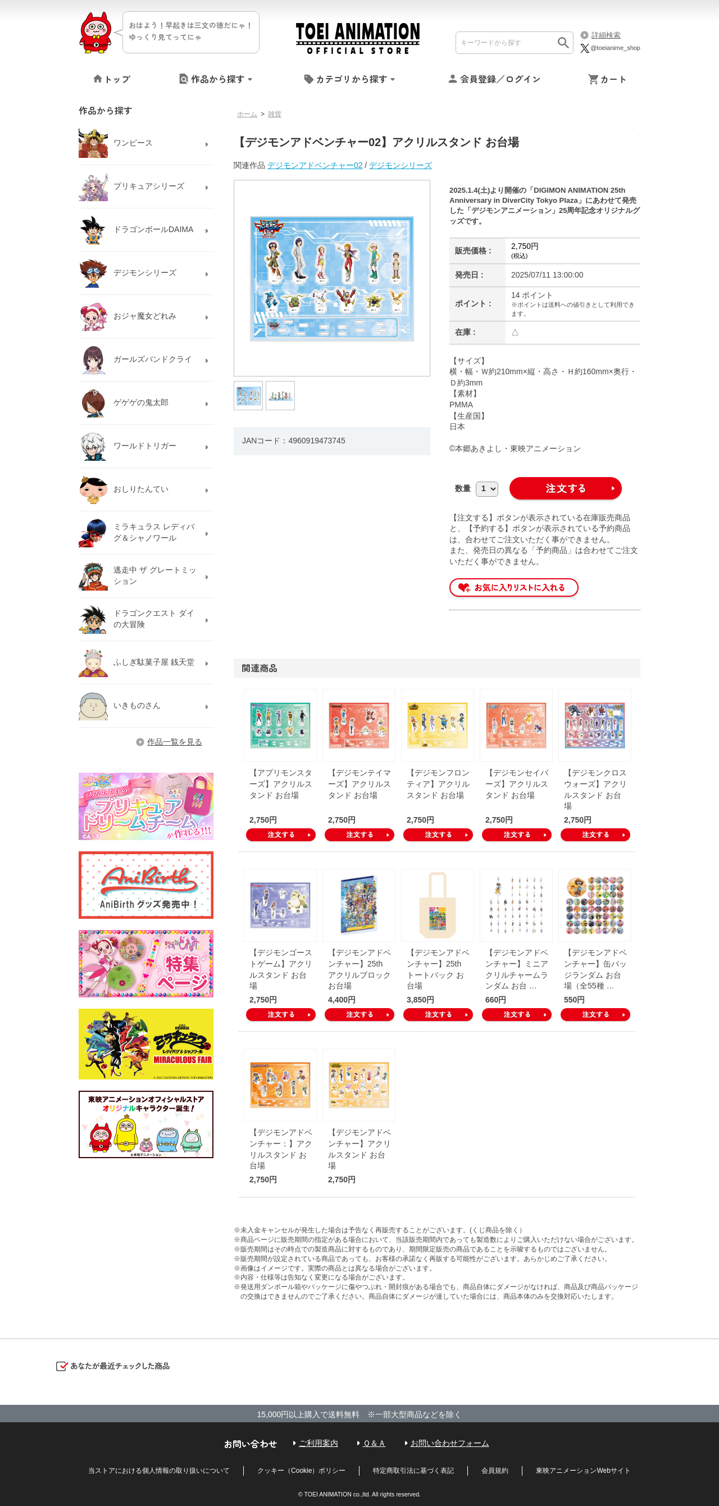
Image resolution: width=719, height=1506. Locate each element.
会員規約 (494, 1471)
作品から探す (218, 78)
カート (613, 78)
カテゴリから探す (352, 78)
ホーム (247, 114)
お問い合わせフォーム (450, 1443)
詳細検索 (606, 35)
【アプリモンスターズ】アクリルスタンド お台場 (280, 783)
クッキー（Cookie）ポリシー (301, 1471)
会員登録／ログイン (500, 78)
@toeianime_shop (609, 47)
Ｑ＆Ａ (374, 1443)
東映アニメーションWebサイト (583, 1471)
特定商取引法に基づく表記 (413, 1471)
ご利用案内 (318, 1443)
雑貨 (274, 114)
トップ (116, 78)
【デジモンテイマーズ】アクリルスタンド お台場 (359, 783)
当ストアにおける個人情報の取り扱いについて (159, 1471)
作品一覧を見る (174, 741)
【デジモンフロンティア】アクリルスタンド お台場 (438, 783)
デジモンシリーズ (400, 165)
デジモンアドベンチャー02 (315, 165)
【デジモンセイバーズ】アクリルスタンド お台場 (516, 783)
